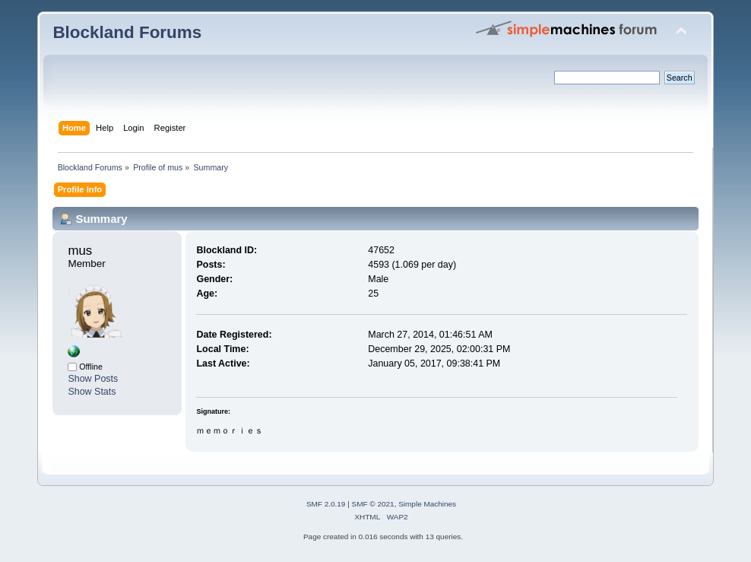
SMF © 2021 (373, 504)
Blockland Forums (126, 32)
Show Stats (92, 391)
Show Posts (93, 378)
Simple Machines (427, 504)
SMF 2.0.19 (326, 504)
